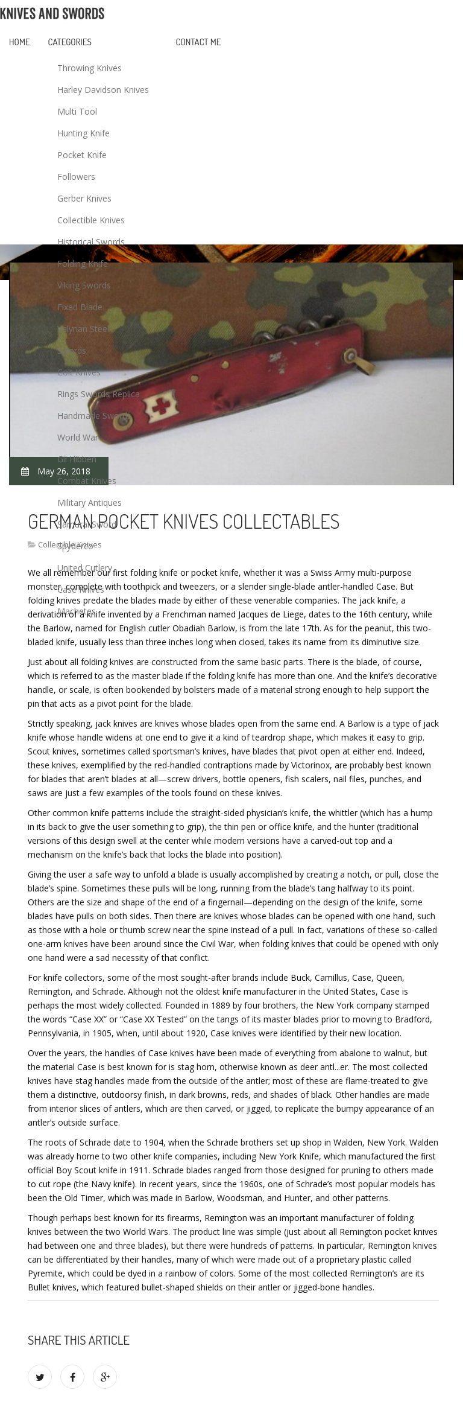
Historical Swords (91, 241)
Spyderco (75, 546)
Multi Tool (77, 111)
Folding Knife (82, 263)
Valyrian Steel (83, 328)
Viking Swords (84, 285)
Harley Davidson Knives (103, 89)
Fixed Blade (79, 307)
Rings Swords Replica (98, 394)
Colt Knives (79, 372)
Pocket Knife (82, 155)
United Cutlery (84, 567)
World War (77, 437)
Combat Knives (86, 480)
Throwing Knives (89, 68)
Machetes (76, 611)
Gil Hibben (76, 459)
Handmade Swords (94, 415)
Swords (71, 350)
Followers (76, 176)
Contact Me (198, 42)
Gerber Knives (84, 198)
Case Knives (80, 589)
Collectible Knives (91, 220)
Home (19, 42)
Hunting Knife (83, 133)
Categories (70, 42)
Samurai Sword (86, 524)
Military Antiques (89, 502)
